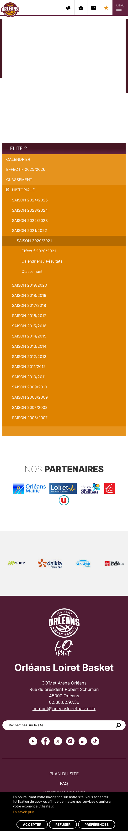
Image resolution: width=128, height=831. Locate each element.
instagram (70, 741)
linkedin (83, 741)
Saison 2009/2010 (29, 387)
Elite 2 (18, 148)
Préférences (97, 824)
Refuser (62, 824)
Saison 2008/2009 (30, 397)
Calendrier (18, 159)
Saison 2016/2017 (29, 315)
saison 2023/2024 (30, 210)
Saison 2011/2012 (29, 366)
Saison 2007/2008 (30, 407)
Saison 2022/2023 (30, 220)
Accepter (32, 824)
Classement (19, 179)
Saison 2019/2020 (29, 285)
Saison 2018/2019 (29, 295)
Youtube (33, 741)
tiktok (95, 741)
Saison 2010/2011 (29, 376)
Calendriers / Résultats (41, 261)
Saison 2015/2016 (29, 325)
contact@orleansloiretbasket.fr (64, 708)
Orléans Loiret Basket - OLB (10, 9)
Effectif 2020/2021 (38, 251)
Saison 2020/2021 (34, 240)
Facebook (45, 741)
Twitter (58, 741)
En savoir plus (23, 812)
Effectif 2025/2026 (25, 169)
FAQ (64, 783)
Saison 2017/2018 (29, 305)
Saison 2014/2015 (29, 336)
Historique (23, 189)
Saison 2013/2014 (29, 346)
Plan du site (64, 773)
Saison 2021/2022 (29, 230)
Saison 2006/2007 (30, 417)
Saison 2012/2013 (29, 356)
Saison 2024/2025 (30, 200)
